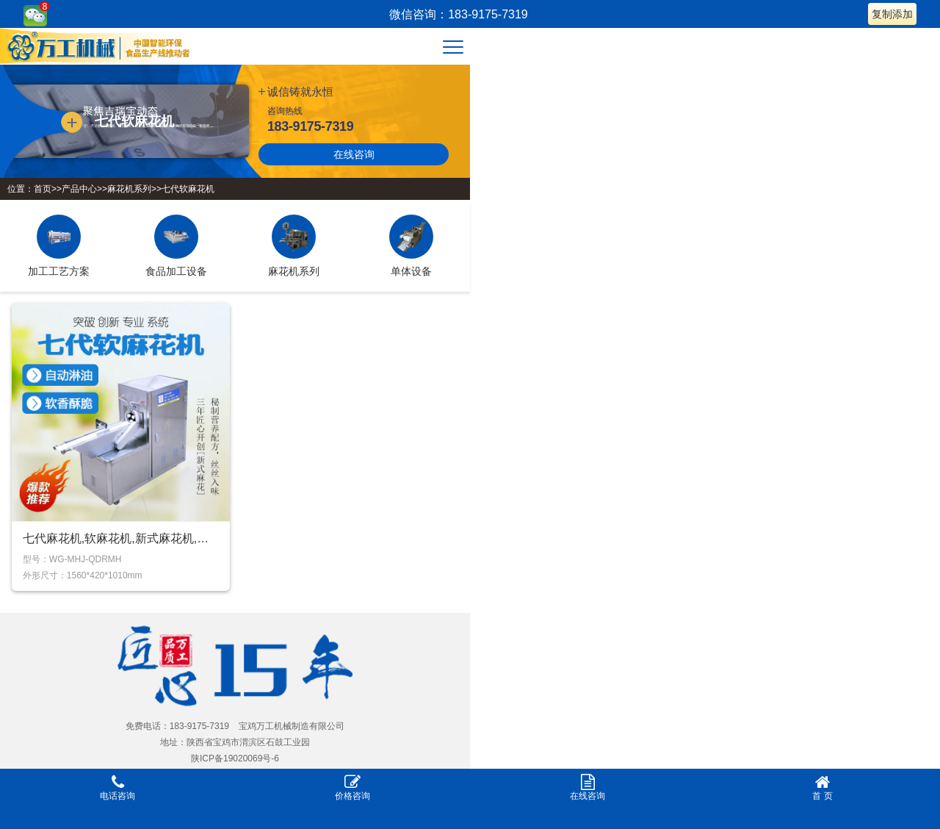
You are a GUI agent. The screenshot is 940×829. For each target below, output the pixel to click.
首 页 (822, 787)
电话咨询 (117, 787)
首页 (42, 189)
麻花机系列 (129, 189)
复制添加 (892, 14)
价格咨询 (352, 787)
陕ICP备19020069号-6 (235, 758)
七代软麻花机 (188, 189)
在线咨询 (354, 154)
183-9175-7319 (310, 126)
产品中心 (79, 189)
